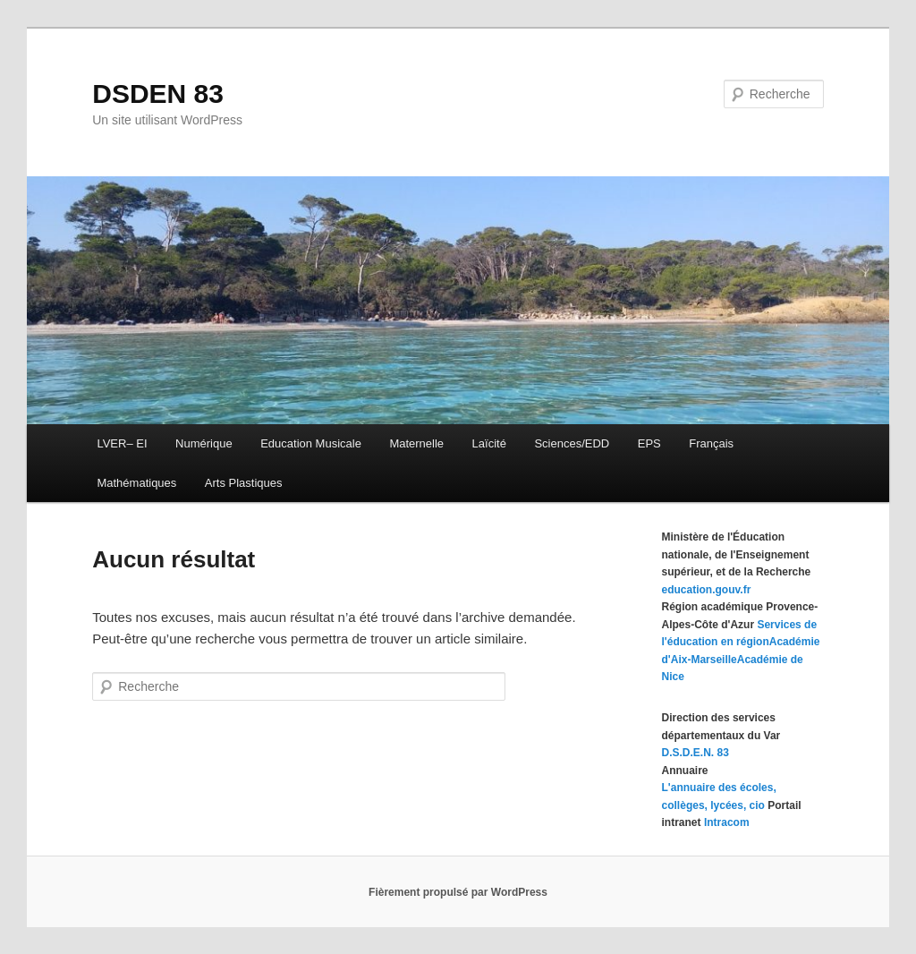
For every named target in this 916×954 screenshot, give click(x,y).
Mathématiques (136, 483)
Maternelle (416, 443)
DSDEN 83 (158, 93)
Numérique (204, 443)
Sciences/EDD (571, 443)
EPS (649, 443)
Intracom (727, 822)
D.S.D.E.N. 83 (695, 752)
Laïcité (489, 443)
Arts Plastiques (244, 483)
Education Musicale (310, 443)
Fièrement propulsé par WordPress (458, 892)
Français (711, 443)
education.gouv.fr (706, 589)
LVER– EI (122, 443)
